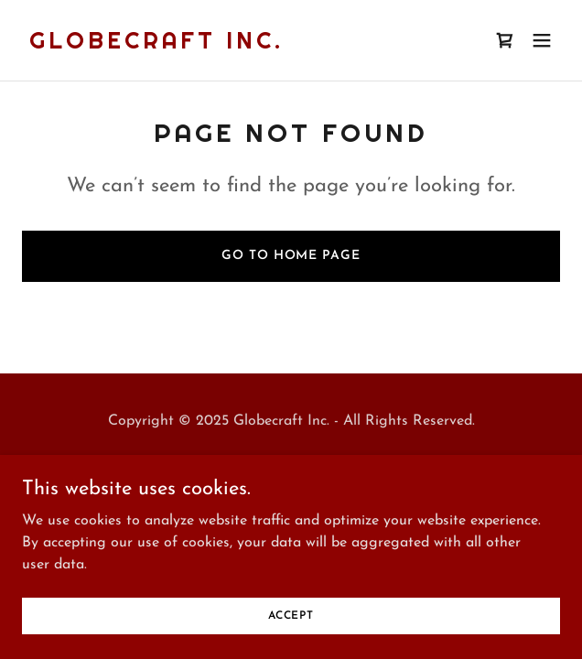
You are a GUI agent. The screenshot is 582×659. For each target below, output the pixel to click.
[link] (156, 45)
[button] (541, 40)
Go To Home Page (290, 256)
